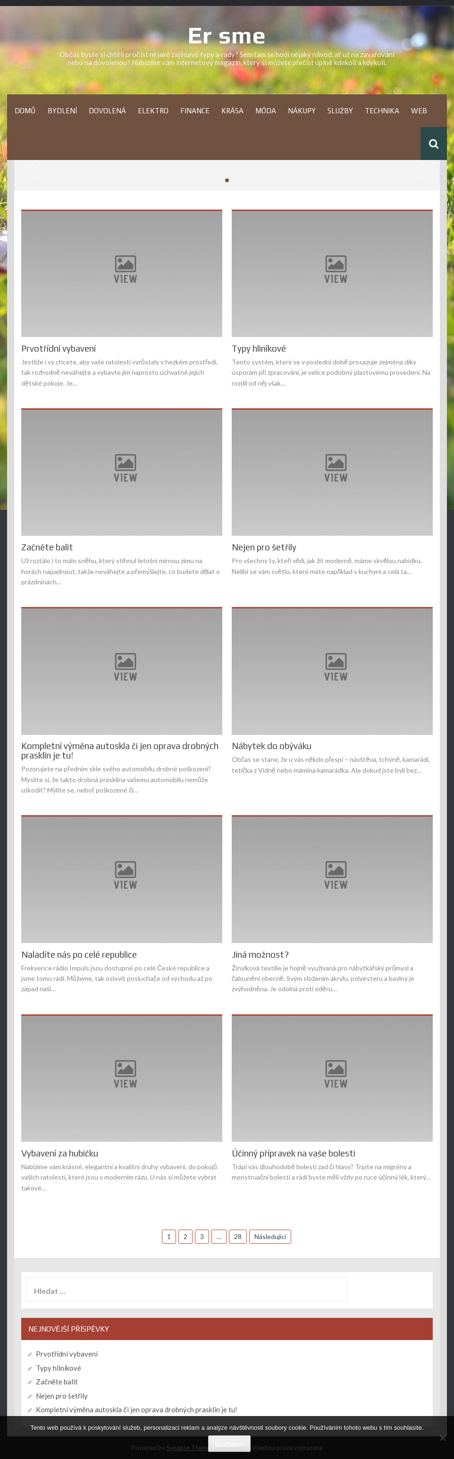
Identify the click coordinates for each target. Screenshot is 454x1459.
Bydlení (62, 111)
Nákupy (302, 111)
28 (238, 1236)
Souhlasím (229, 1444)
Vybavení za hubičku (59, 1153)
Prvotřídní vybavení (58, 349)
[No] (442, 1437)
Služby (340, 111)
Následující (270, 1236)
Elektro (153, 111)
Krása (232, 111)
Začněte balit (47, 547)
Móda (265, 111)
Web (419, 111)
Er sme (227, 35)
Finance (195, 111)
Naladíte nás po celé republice (79, 955)
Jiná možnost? (260, 955)
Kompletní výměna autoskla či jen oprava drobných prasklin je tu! (120, 751)
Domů (25, 111)
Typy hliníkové (259, 349)
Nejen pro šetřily (264, 547)
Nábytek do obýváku (271, 746)
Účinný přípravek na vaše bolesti (293, 1153)
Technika (382, 111)
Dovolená (107, 111)
